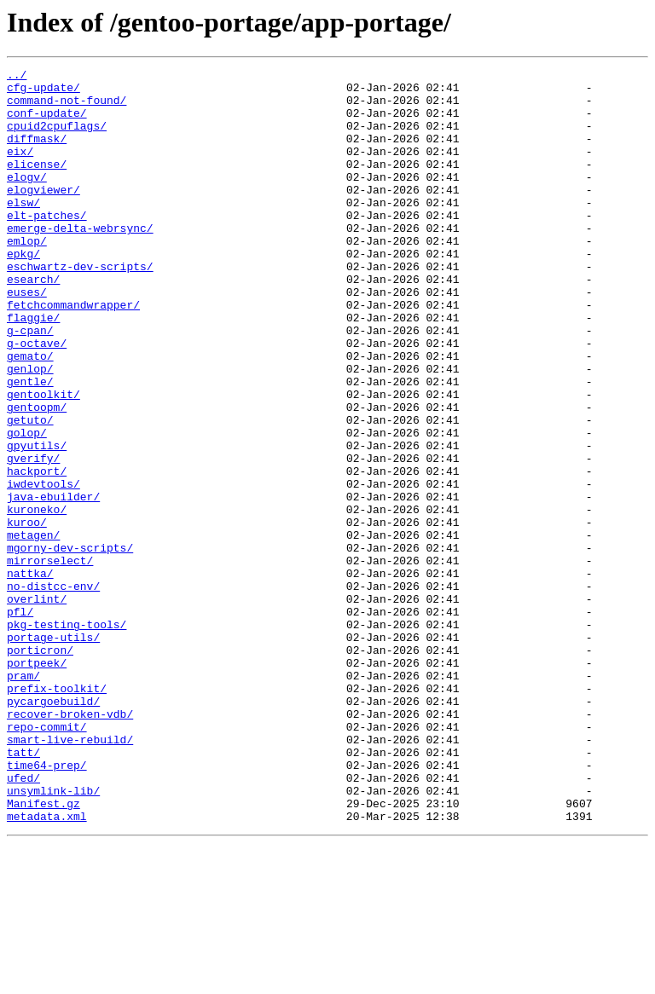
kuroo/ (27, 613)
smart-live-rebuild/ (70, 874)
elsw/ (23, 230)
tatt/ (23, 890)
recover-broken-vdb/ (70, 844)
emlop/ (27, 276)
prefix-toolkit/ (57, 813)
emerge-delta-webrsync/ (80, 261)
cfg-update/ (43, 92)
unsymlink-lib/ (53, 936)
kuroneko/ (37, 598)
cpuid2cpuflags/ (57, 138)
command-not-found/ (66, 107)
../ (16, 76)
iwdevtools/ (43, 567)
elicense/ (37, 184)
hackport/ (37, 552)
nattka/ (30, 675)
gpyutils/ (37, 521)
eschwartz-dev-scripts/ (80, 307)
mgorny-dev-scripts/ (70, 644)
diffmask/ (37, 153)
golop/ (27, 506)
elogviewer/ (43, 214)
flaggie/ (33, 368)
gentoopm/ (37, 475)
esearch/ (33, 322)
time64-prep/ (47, 905)
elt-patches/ (47, 245)
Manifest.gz (43, 951)
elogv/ (27, 199)
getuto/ (30, 491)
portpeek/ (37, 782)
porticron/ (40, 767)
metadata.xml (47, 966)
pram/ (23, 798)
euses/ (27, 337)
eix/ (20, 168)
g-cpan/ (30, 383)
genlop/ (30, 429)
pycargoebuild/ (53, 828)
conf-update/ (47, 122)
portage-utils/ (53, 752)
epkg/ (23, 291)
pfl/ (20, 721)
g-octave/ (37, 399)
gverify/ (33, 537)
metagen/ (33, 629)
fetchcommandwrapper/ (73, 353)
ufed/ (23, 920)
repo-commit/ (47, 859)
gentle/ (30, 445)
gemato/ (30, 414)
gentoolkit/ (43, 460)
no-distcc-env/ (53, 690)
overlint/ (37, 706)
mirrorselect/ (50, 659)
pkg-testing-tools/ (66, 736)
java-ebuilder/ (53, 583)
